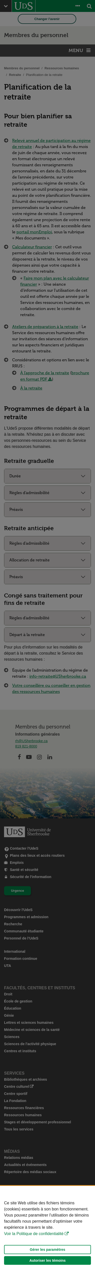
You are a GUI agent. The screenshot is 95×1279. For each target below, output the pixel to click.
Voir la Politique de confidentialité (34, 1234)
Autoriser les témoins (47, 1260)
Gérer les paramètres (47, 1250)
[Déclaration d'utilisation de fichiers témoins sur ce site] (47, 1232)
